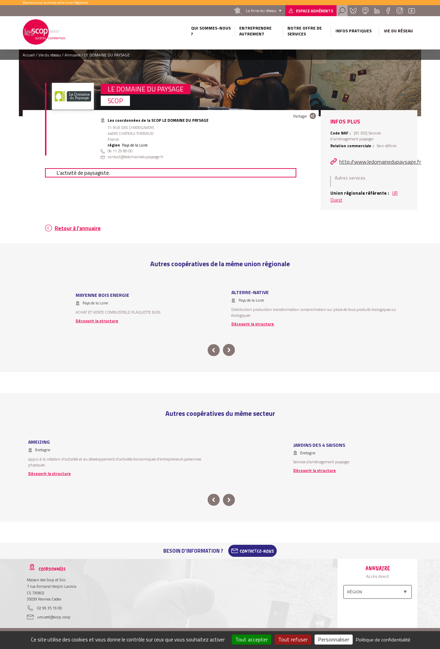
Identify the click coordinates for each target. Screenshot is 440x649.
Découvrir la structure (97, 321)
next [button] (228, 350)
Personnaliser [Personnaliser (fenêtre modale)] (333, 639)
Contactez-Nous (257, 551)
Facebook (388, 10)
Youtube (411, 10)
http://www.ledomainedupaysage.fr (380, 162)
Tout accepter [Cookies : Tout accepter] (251, 639)
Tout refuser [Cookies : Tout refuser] (293, 639)
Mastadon (365, 10)
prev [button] (213, 350)
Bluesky (353, 10)
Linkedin (377, 10)
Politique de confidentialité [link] (383, 639)
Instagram (399, 10)
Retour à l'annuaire (78, 228)
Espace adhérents (314, 11)
